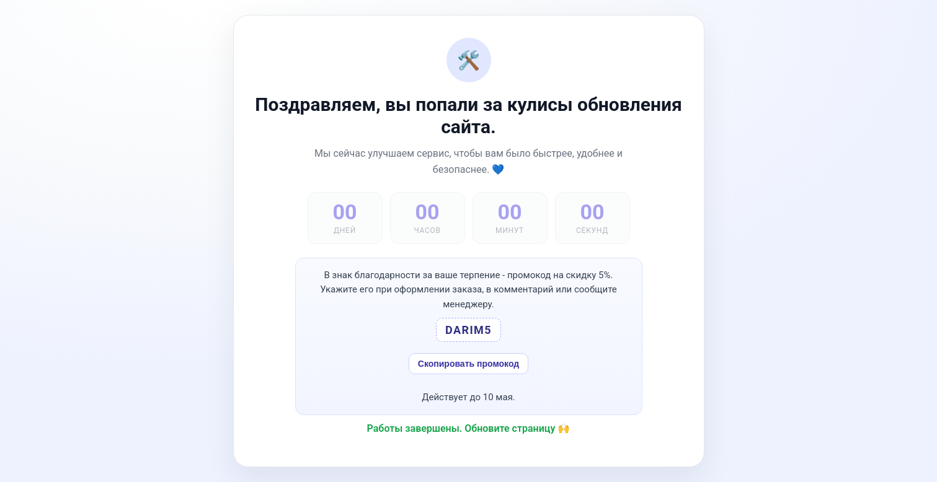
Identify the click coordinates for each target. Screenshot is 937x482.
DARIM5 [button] (468, 329)
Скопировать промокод (468, 364)
